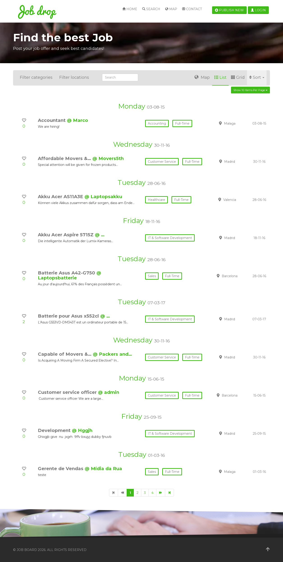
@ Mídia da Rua (103, 468)
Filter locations (74, 77)
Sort (256, 77)
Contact (192, 9)
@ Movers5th (108, 158)
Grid (238, 77)
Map (171, 9)
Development (55, 430)
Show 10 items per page (250, 90)
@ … (100, 234)
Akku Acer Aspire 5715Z (66, 234)
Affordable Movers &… (65, 158)
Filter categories (36, 77)
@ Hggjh (82, 430)
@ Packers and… (112, 354)
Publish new (229, 10)
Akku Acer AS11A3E (61, 196)
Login (258, 10)
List (220, 77)
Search (151, 9)
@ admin (108, 392)
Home (129, 9)
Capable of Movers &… (65, 354)
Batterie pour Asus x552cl (69, 316)
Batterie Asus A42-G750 (67, 273)
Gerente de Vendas (61, 468)
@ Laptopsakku (103, 196)
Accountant (52, 120)
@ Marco (77, 120)
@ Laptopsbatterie (69, 275)
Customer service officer (68, 392)
